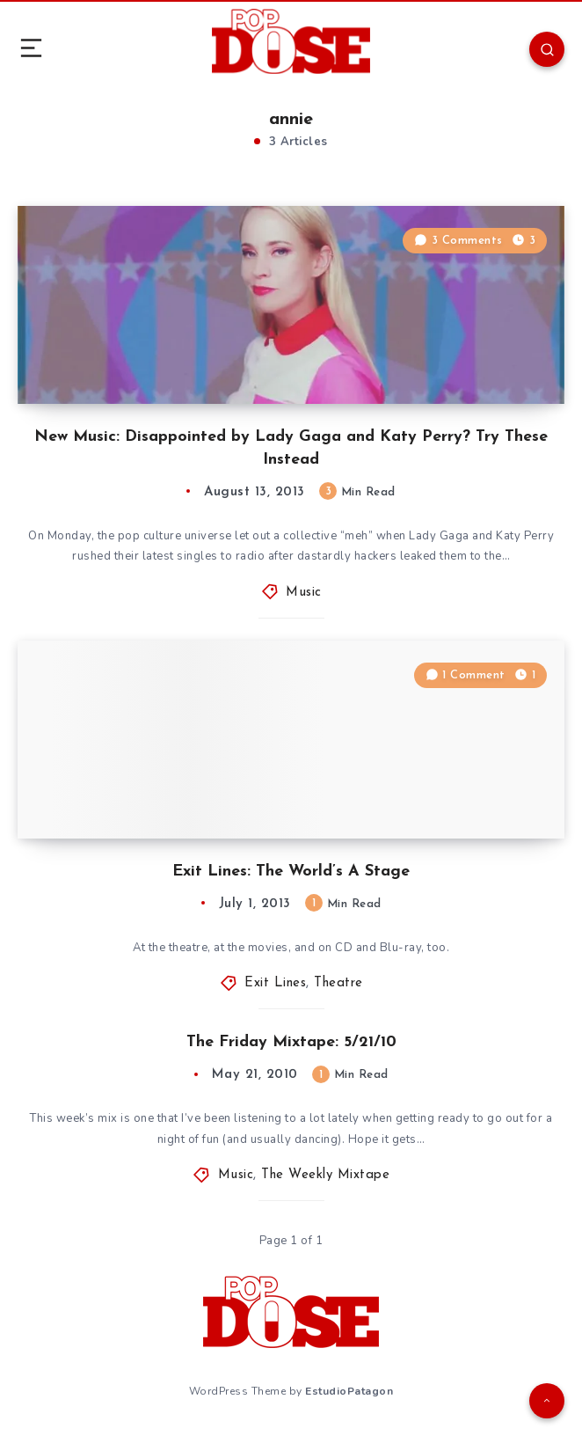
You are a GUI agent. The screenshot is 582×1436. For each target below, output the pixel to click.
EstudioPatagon (349, 1391)
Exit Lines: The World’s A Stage (291, 871)
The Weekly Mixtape (325, 1175)
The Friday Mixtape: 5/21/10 (291, 1042)
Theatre (338, 983)
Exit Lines (275, 983)
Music (304, 592)
